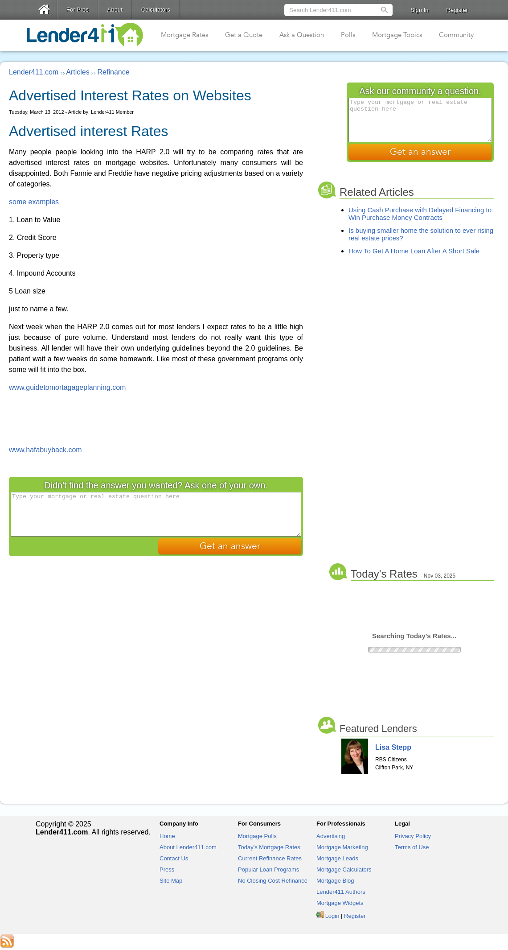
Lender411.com (33, 72)
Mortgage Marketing (342, 847)
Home (167, 836)
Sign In (419, 10)
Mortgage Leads (337, 858)
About (115, 9)
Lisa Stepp (393, 747)
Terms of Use (412, 847)
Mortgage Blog (335, 880)
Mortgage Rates (184, 34)
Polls (348, 34)
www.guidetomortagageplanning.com (67, 387)
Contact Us (174, 858)
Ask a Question (301, 34)
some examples (34, 202)
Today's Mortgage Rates (269, 847)
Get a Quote (243, 34)
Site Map (171, 880)
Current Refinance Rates (270, 858)
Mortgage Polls (257, 836)
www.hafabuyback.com (45, 450)
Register (457, 10)
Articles (77, 72)
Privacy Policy (413, 836)
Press (167, 869)
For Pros (77, 9)
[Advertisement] (156, 418)
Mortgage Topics (397, 34)
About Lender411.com (188, 847)
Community (456, 34)
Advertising (330, 836)
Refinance (114, 72)
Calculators (155, 9)
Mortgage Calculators (344, 869)
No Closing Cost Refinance (272, 880)
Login (332, 916)
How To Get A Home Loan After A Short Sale (413, 251)
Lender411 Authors (340, 891)
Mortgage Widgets (340, 903)
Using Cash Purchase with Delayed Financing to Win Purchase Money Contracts (420, 213)
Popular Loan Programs (268, 869)
